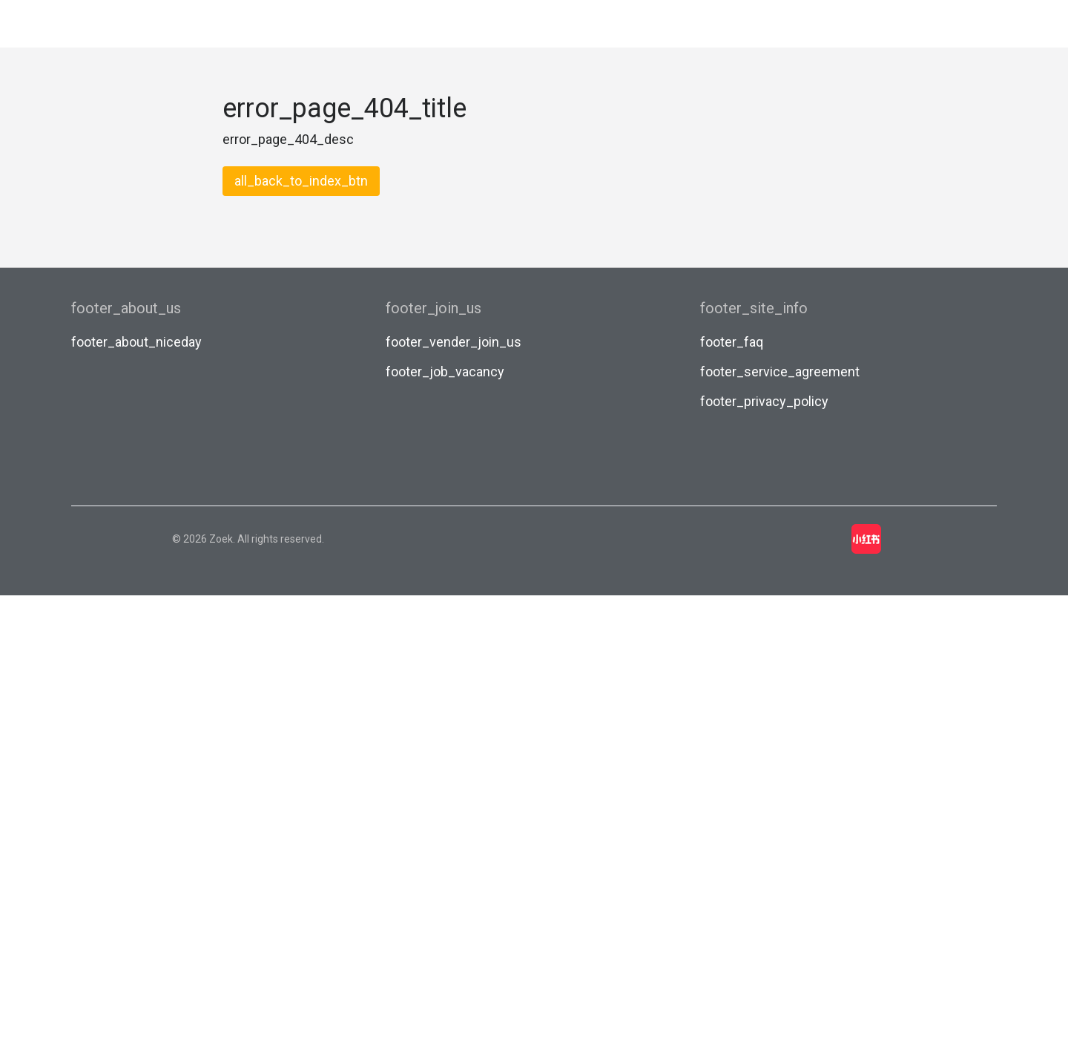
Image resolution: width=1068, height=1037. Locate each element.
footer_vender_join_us (453, 342)
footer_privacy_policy (764, 401)
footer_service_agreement (780, 371)
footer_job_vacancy (445, 371)
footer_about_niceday (136, 342)
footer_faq (731, 342)
